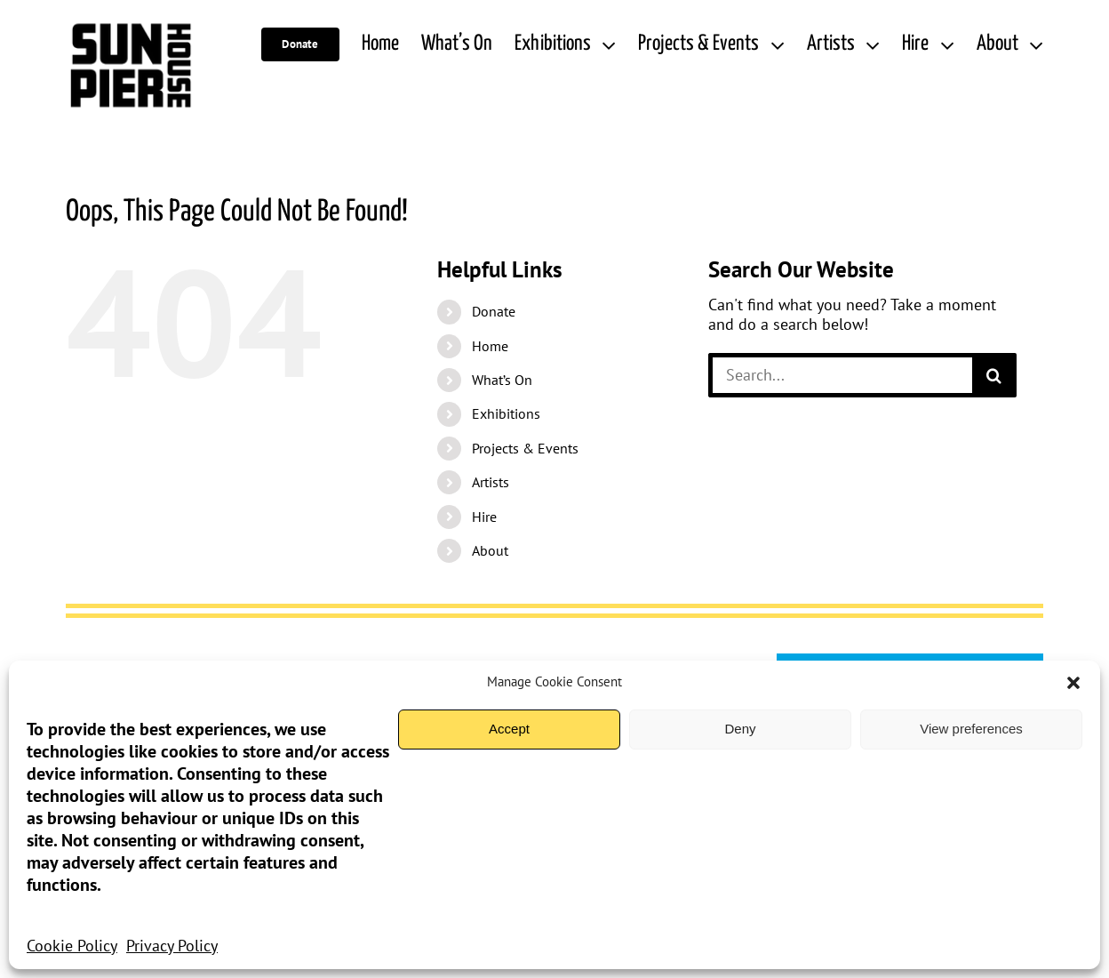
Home (490, 346)
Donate (493, 311)
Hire (484, 516)
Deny (739, 728)
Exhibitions (506, 413)
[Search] (994, 375)
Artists (490, 482)
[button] (1073, 683)
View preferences (971, 728)
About (490, 550)
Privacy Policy (172, 945)
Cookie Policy (72, 945)
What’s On (502, 380)
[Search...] (840, 375)
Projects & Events (525, 448)
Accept (509, 728)
